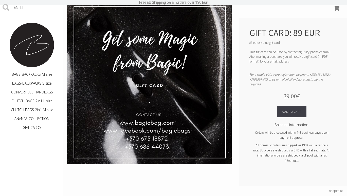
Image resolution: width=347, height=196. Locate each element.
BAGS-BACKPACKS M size (32, 74)
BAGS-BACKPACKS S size (32, 83)
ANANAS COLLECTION (31, 118)
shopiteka (336, 191)
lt (22, 8)
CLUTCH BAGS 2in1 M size (32, 109)
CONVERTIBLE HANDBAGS (32, 92)
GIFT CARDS (32, 127)
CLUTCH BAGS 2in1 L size (31, 101)
